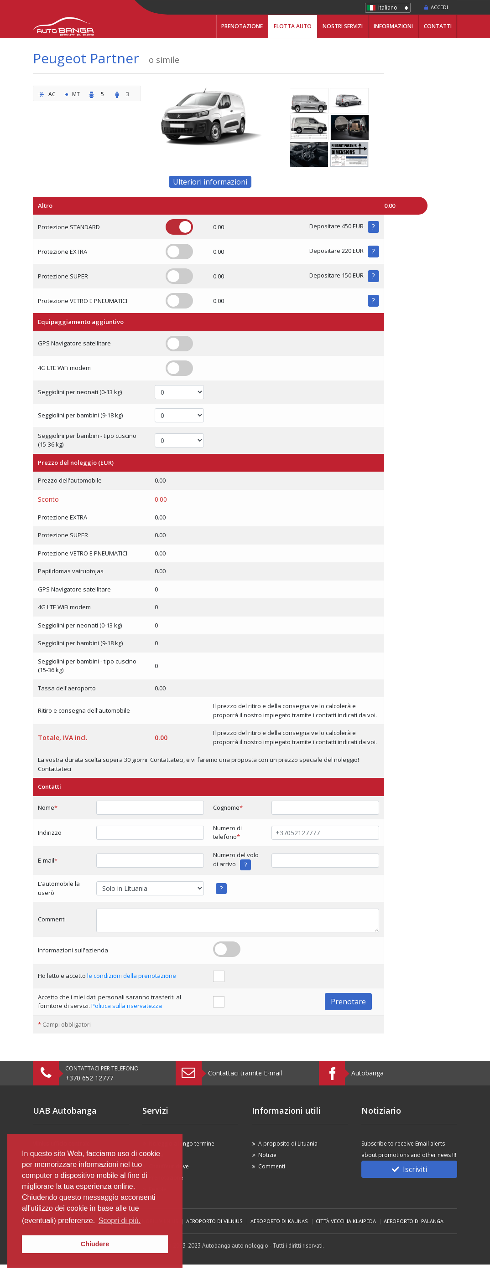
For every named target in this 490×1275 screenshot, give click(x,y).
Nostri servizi (343, 26)
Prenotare (348, 1002)
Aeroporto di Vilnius (214, 1221)
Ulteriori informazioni (210, 182)
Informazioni (393, 26)
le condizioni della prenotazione (131, 976)
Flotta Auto (293, 26)
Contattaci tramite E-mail (245, 1073)
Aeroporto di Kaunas (279, 1221)
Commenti (271, 1166)
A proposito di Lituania (288, 1143)
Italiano (387, 7)
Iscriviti (409, 1169)
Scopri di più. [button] (120, 1220)
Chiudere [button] (95, 1244)
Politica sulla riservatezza (126, 1006)
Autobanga (367, 1073)
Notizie (267, 1155)
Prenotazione (242, 26)
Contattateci (54, 769)
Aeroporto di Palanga (413, 1221)
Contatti (438, 26)
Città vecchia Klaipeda (346, 1221)
